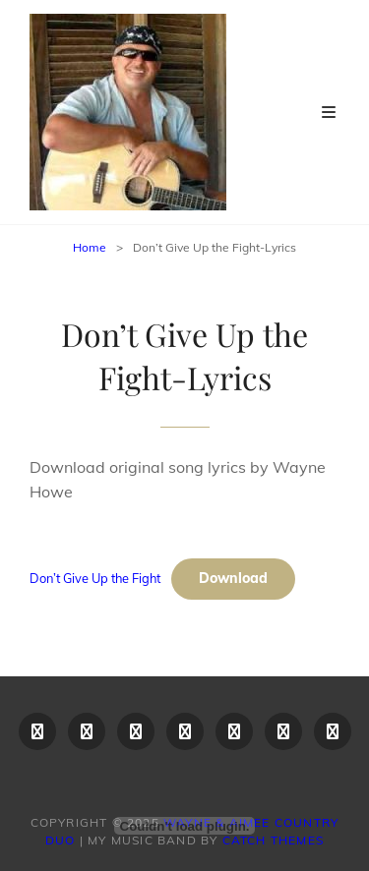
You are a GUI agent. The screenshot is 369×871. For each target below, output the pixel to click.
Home (89, 247)
